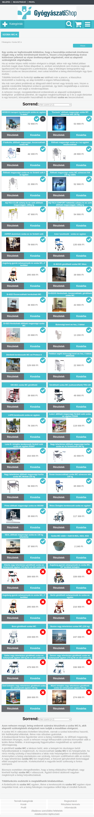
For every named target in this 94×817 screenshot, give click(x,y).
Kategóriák (16, 23)
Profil (23, 807)
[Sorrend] (55, 104)
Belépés (6, 2)
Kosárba (35, 135)
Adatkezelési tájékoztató (47, 814)
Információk (70, 807)
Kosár (23, 804)
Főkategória (6, 42)
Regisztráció (70, 801)
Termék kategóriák (23, 801)
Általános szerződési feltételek (47, 810)
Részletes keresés (70, 804)
